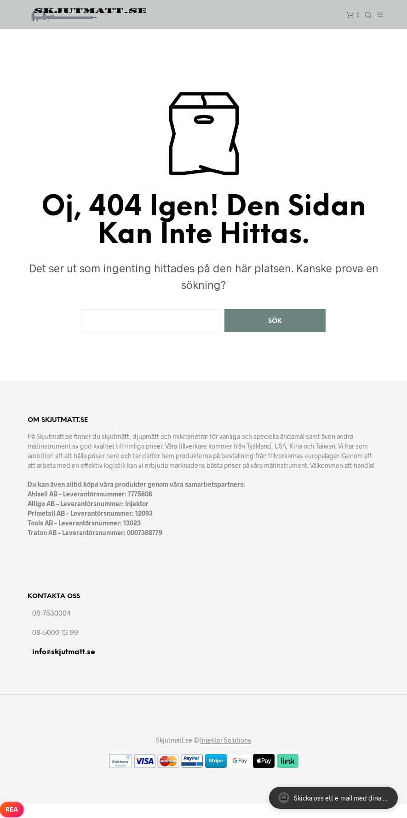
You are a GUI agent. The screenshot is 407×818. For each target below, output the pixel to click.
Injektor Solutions (225, 740)
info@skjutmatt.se (63, 652)
